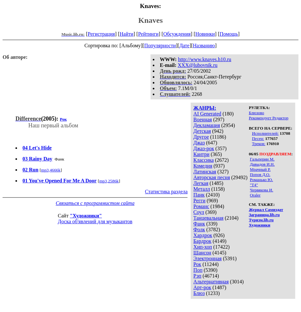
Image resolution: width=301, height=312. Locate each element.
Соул (198, 212)
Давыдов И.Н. (262, 164)
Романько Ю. (261, 179)
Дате (184, 45)
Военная (202, 119)
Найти (126, 34)
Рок (197, 264)
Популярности (160, 45)
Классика (203, 160)
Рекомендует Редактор (268, 117)
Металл (201, 189)
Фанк (199, 223)
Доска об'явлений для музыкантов (95, 221)
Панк (199, 194)
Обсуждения (177, 34)
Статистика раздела (166, 191)
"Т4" (254, 184)
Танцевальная (208, 218)
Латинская (204, 171)
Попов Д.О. (260, 174)
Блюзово (256, 112)
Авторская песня (211, 177)
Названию (204, 45)
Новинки (205, 34)
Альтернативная (211, 281)
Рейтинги (148, 34)
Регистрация (101, 34)
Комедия (202, 166)
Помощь (229, 34)
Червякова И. (261, 190)
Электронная (207, 258)
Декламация (206, 125)
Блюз (199, 293)
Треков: (258, 143)
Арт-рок (202, 287)
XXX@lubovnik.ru (198, 65)
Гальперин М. (262, 159)
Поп (197, 270)
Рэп (197, 276)
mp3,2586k (109, 181)
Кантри (201, 154)
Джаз (199, 142)
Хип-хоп (202, 247)
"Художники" (86, 215)
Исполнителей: (265, 133)
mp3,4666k (50, 170)
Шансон (202, 252)
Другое (201, 137)
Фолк (199, 229)
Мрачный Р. (260, 169)
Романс (201, 206)
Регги (199, 200)
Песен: (258, 138)
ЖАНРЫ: (204, 108)
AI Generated (207, 113)
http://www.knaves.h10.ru (204, 59)
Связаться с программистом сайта (95, 203)
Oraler (255, 195)
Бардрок (202, 241)
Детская (202, 131)
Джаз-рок (203, 148)
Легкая (200, 183)
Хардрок (202, 235)
